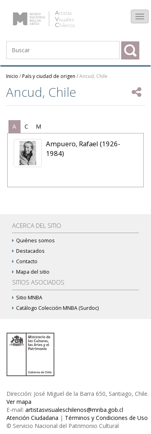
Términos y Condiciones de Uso (106, 418)
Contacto (24, 261)
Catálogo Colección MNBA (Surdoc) (55, 308)
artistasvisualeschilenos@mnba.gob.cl (74, 410)
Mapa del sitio (31, 271)
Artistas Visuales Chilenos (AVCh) (51, 15)
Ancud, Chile (93, 76)
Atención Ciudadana (32, 418)
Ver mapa (18, 401)
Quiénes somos (33, 240)
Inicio (12, 76)
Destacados (28, 251)
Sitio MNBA (27, 297)
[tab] (14, 126)
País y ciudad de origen (48, 76)
